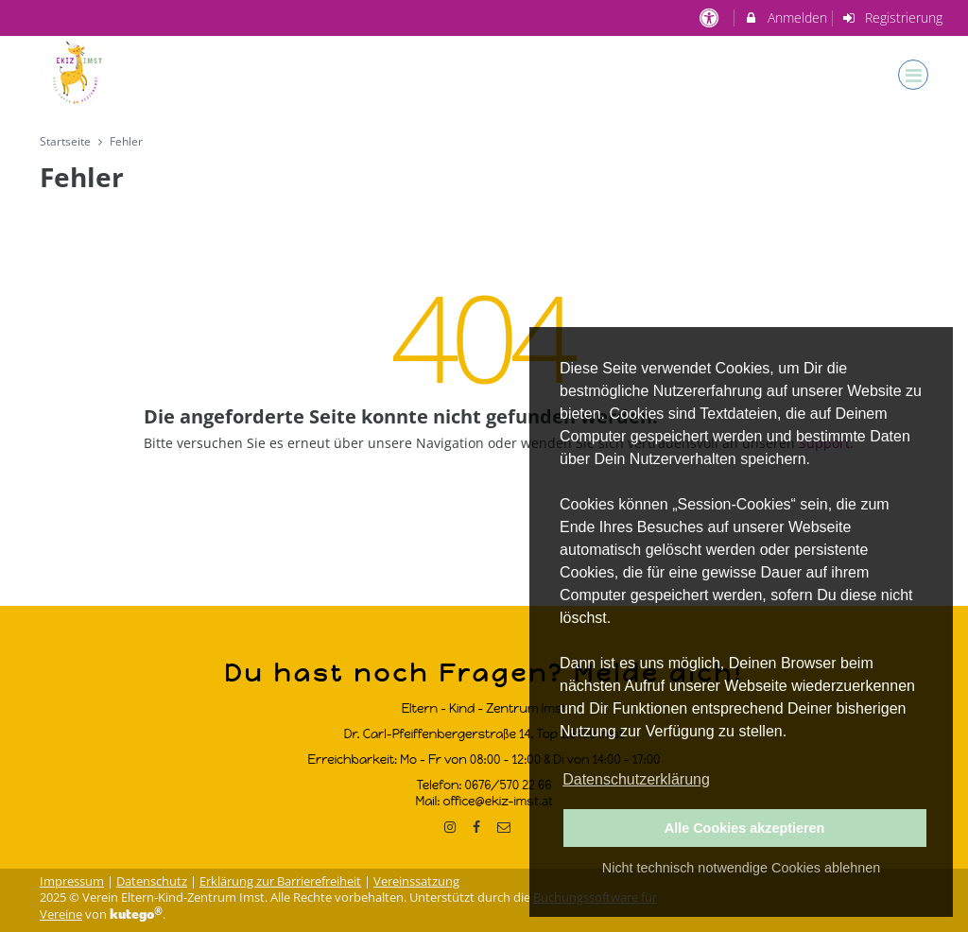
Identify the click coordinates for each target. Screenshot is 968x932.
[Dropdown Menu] (913, 75)
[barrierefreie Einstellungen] (710, 17)
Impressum (72, 881)
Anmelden (785, 17)
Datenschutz (151, 881)
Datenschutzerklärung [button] (636, 779)
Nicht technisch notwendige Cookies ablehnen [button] (741, 867)
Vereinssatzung (416, 881)
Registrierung (892, 17)
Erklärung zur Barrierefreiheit (280, 881)
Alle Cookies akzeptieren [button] (745, 828)
